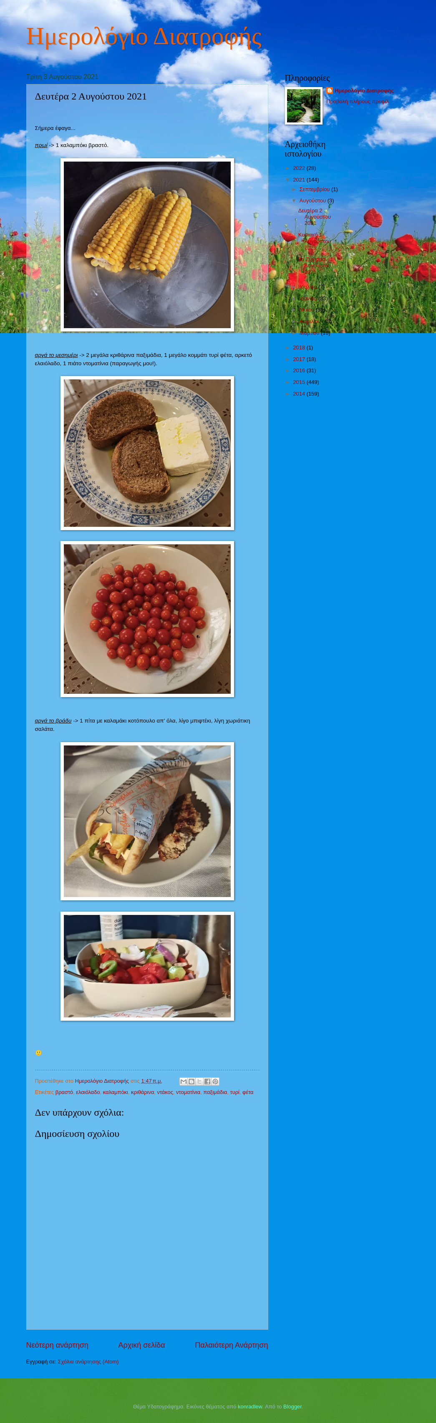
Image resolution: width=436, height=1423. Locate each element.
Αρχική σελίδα (141, 1345)
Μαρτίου (310, 333)
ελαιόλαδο (88, 1092)
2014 (299, 394)
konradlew (250, 1406)
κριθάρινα (142, 1092)
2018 (299, 347)
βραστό (64, 1092)
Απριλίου (311, 321)
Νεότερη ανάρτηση (57, 1345)
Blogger (292, 1406)
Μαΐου (308, 310)
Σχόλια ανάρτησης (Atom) (88, 1361)
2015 (299, 382)
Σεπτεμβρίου (315, 189)
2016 (299, 370)
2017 (299, 359)
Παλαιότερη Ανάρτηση (231, 1345)
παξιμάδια (215, 1092)
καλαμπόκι (115, 1092)
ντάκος (165, 1092)
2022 (299, 168)
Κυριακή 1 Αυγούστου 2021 (314, 241)
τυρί (234, 1092)
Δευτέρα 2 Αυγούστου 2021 (314, 217)
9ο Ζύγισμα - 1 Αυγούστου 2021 (315, 265)
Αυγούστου (314, 200)
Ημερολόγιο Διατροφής (144, 36)
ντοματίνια (188, 1092)
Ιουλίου (309, 287)
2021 (299, 180)
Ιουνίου (309, 298)
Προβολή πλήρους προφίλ (357, 101)
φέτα (247, 1092)
